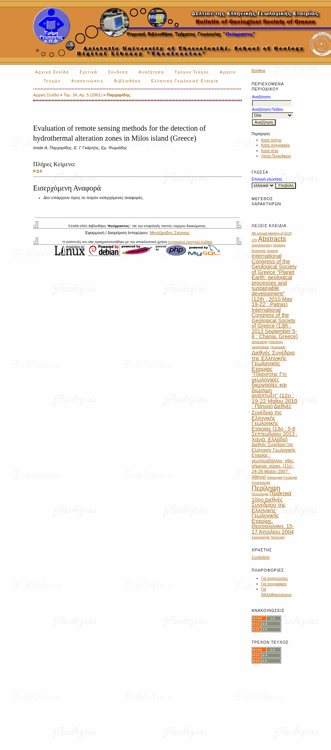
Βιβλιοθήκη (127, 81)
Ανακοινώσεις (87, 81)
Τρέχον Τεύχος (192, 72)
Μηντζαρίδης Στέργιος (170, 232)
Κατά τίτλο (270, 151)
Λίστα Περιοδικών (276, 156)
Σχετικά (89, 72)
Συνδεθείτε (261, 557)
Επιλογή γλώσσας (267, 179)
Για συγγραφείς (274, 584)
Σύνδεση (118, 72)
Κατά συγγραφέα (275, 145)
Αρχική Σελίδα (52, 72)
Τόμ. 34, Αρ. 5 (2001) (82, 95)
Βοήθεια (258, 71)
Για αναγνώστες (274, 578)
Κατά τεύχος (271, 140)
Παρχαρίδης (118, 95)
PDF (38, 171)
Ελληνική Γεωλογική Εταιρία (184, 81)
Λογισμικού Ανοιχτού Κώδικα (190, 242)
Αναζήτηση (151, 72)
